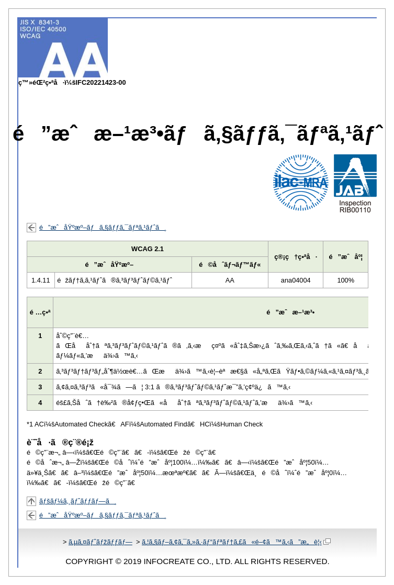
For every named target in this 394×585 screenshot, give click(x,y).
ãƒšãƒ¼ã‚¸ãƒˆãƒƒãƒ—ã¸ (78, 501)
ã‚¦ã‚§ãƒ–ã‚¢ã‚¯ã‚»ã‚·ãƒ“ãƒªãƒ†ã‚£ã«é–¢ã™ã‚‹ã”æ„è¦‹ (236, 542)
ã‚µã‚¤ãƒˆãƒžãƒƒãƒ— (100, 542)
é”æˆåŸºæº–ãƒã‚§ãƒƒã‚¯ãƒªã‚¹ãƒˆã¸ (102, 227)
